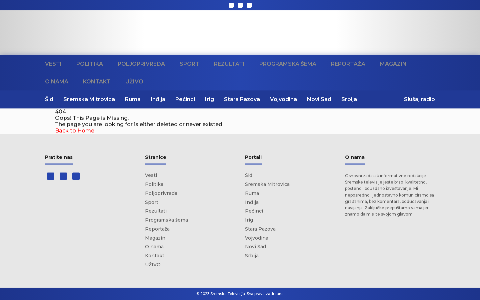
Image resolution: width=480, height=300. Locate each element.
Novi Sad (319, 99)
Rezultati (229, 64)
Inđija (158, 99)
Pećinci (185, 99)
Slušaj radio (419, 99)
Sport (189, 64)
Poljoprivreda (141, 64)
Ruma (133, 99)
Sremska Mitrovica (89, 99)
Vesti (53, 64)
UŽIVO (134, 81)
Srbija (349, 99)
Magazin (393, 64)
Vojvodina (283, 99)
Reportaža (348, 64)
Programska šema (287, 64)
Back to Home (74, 130)
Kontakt (97, 81)
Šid (49, 99)
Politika (89, 64)
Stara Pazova (242, 99)
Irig (209, 99)
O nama (56, 81)
